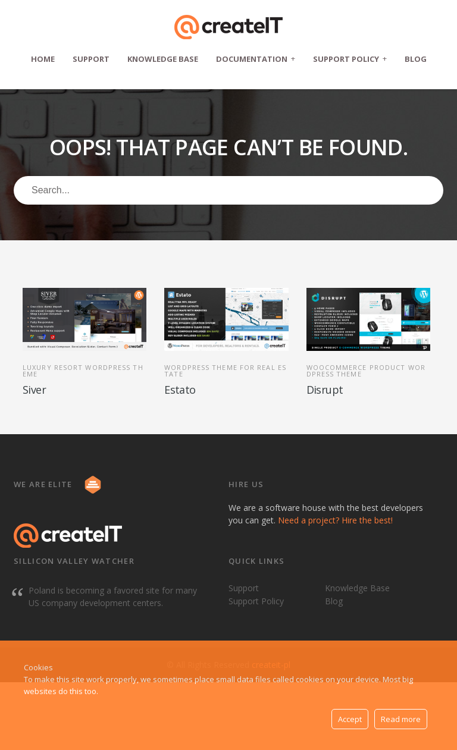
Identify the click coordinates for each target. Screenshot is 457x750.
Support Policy (350, 58)
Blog (416, 59)
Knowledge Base (162, 59)
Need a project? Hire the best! (335, 520)
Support (91, 59)
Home (43, 59)
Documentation (255, 58)
